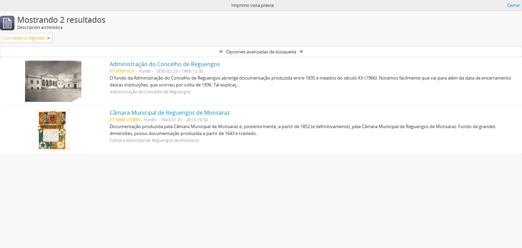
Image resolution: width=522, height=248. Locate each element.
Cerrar (513, 5)
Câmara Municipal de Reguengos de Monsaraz (170, 112)
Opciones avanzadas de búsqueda (261, 52)
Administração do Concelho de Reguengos (165, 64)
